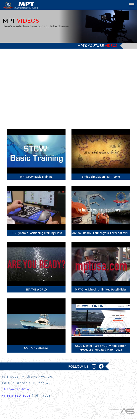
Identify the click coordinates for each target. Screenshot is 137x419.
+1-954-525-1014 (15, 389)
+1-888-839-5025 (16, 395)
